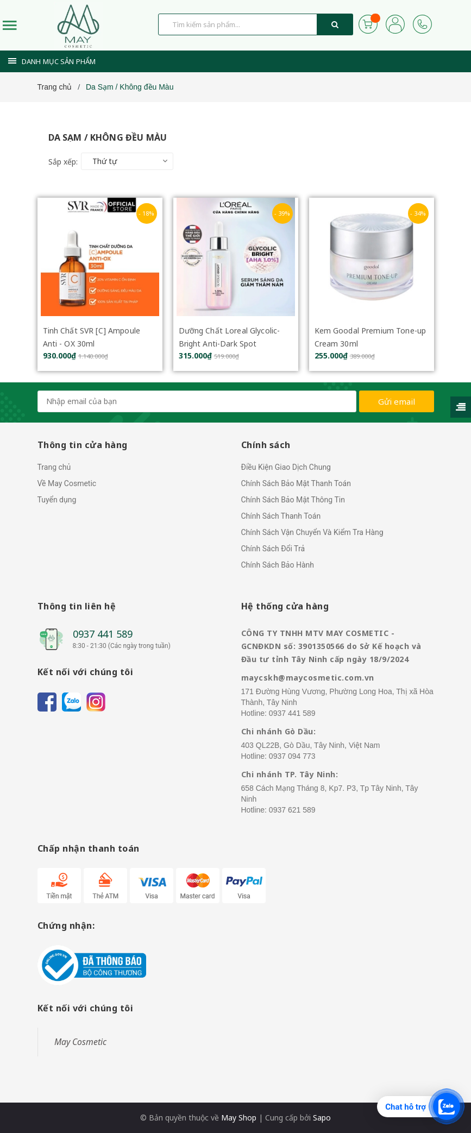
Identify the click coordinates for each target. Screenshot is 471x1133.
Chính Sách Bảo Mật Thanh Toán (296, 483)
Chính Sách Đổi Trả (273, 548)
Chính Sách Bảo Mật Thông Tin (293, 499)
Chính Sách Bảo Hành (277, 565)
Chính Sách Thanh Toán (281, 516)
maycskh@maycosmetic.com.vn (307, 677)
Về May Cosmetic (67, 483)
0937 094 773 (292, 756)
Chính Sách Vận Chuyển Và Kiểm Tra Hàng (312, 532)
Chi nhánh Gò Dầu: (278, 731)
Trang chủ (54, 467)
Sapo (322, 1117)
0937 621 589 (292, 809)
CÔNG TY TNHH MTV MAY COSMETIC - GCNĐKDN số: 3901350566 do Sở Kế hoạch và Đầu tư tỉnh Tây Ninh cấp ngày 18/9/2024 (331, 646)
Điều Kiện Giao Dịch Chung (286, 467)
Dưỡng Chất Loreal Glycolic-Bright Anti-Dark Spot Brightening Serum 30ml (229, 343)
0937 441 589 (103, 633)
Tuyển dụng (57, 499)
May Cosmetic (80, 1042)
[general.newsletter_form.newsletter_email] (196, 401)
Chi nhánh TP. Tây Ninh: (289, 774)
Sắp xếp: (63, 161)
